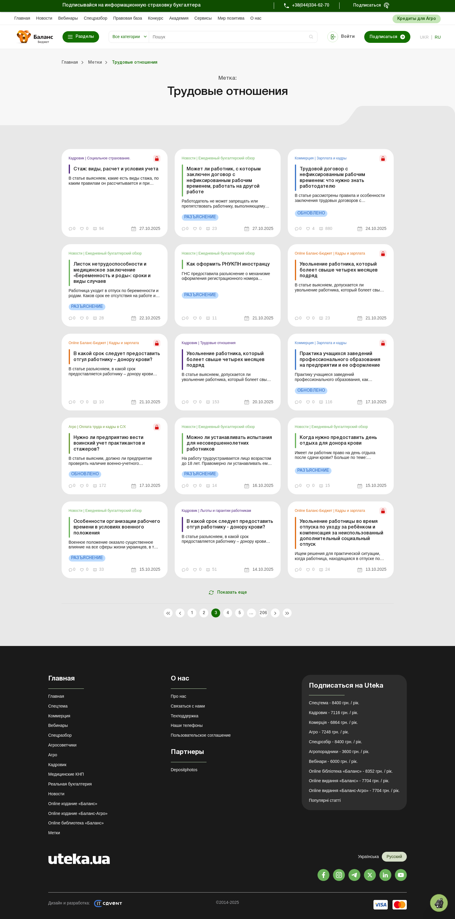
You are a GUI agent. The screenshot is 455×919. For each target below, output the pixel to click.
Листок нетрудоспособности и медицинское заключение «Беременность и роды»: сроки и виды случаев (112, 273)
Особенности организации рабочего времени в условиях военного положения (117, 527)
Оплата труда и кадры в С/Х (102, 427)
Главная (22, 18)
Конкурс (155, 18)
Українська (368, 856)
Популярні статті (325, 800)
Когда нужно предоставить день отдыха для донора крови (338, 441)
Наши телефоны (187, 725)
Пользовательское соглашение (201, 735)
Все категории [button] (126, 36)
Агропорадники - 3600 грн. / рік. (339, 751)
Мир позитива (231, 18)
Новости (44, 18)
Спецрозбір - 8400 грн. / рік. (335, 741)
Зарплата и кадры (331, 158)
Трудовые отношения (218, 343)
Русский (394, 856)
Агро (73, 427)
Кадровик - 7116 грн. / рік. (333, 712)
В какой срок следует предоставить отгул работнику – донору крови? (117, 357)
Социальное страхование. (109, 158)
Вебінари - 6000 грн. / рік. (333, 761)
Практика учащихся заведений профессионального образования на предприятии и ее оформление (340, 359)
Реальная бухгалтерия (70, 784)
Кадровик (77, 158)
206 (263, 613)
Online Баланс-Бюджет (314, 253)
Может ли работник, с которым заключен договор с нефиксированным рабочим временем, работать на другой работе (224, 180)
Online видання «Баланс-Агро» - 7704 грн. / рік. (354, 790)
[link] (115, 193)
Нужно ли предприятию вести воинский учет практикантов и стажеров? (109, 443)
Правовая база (127, 18)
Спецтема (58, 706)
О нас (255, 18)
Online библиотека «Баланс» (76, 823)
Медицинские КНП (66, 774)
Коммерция (305, 158)
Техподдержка (184, 715)
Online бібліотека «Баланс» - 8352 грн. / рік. (351, 771)
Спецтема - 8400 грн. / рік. (334, 702)
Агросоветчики (62, 745)
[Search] (233, 37)
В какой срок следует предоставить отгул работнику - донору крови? (230, 524)
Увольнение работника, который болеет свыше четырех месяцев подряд (339, 270)
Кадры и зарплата (350, 253)
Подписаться (367, 5)
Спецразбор (95, 18)
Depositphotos (184, 769)
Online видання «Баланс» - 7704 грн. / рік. (349, 780)
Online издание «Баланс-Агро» (77, 813)
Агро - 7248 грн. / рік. (329, 732)
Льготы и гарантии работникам (225, 511)
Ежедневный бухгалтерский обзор (226, 158)
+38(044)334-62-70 (310, 5)
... (251, 613)
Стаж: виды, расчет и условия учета (116, 169)
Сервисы (203, 18)
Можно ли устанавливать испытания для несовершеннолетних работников (229, 443)
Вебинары (68, 18)
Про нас (178, 696)
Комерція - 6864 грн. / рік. (333, 722)
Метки (54, 832)
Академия (179, 18)
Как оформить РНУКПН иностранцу (228, 264)
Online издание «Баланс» (72, 803)
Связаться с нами (188, 706)
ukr (424, 37)
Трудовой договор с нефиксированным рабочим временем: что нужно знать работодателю (332, 178)
